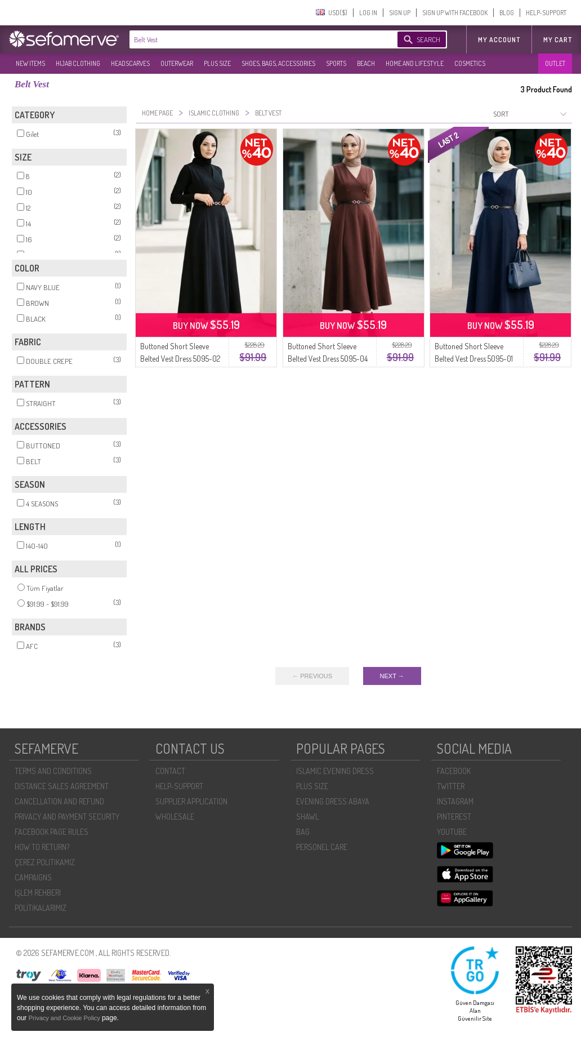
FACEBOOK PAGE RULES (51, 832)
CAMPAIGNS (33, 877)
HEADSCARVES (130, 63)
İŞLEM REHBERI (38, 892)
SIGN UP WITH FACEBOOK (455, 12)
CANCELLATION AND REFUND (59, 801)
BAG (303, 832)
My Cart (557, 39)
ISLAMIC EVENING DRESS (335, 771)
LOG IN (368, 12)
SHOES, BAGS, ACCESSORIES (278, 63)
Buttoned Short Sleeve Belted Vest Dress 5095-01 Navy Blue (474, 358)
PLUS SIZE (217, 63)
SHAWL (307, 816)
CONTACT (170, 771)
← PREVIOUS (312, 676)
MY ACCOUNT (499, 39)
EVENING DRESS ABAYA (332, 801)
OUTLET (555, 63)
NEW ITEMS (30, 63)
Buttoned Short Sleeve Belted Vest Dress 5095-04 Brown (328, 358)
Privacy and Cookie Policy (65, 1018)
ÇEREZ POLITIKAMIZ (45, 862)
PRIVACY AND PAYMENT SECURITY (67, 816)
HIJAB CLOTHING (78, 63)
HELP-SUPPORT (546, 12)
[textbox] (252, 39)
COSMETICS (469, 63)
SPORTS (336, 63)
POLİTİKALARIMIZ (40, 908)
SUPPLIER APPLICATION (191, 801)
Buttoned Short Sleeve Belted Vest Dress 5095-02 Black (180, 358)
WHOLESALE (174, 816)
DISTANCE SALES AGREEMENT (62, 786)
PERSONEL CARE (321, 847)
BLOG (506, 12)
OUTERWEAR (176, 63)
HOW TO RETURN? (42, 847)
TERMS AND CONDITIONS (53, 771)
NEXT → (392, 676)
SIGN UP (399, 12)
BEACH (366, 63)
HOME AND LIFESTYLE (415, 63)
